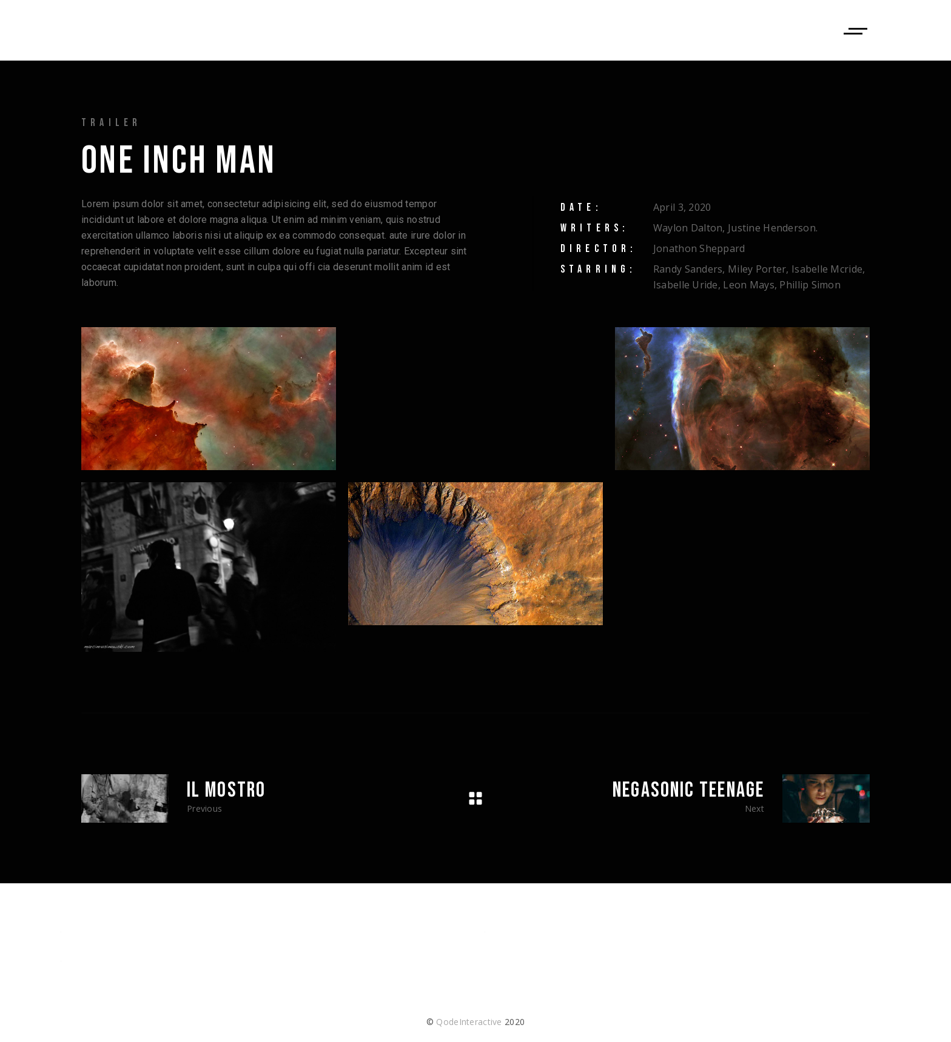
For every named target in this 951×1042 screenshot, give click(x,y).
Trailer (111, 122)
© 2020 (475, 1021)
